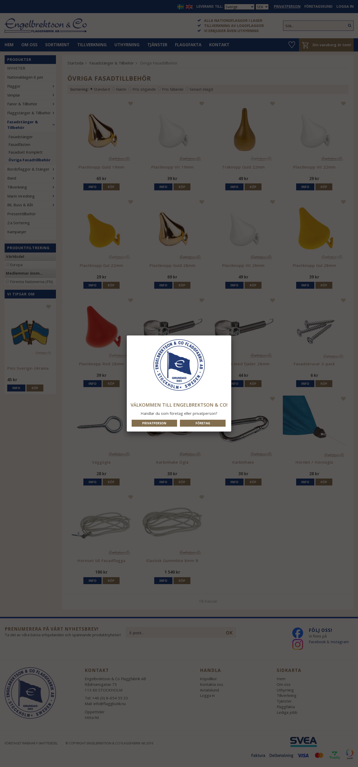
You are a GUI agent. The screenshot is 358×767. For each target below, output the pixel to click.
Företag (203, 423)
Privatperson (154, 423)
